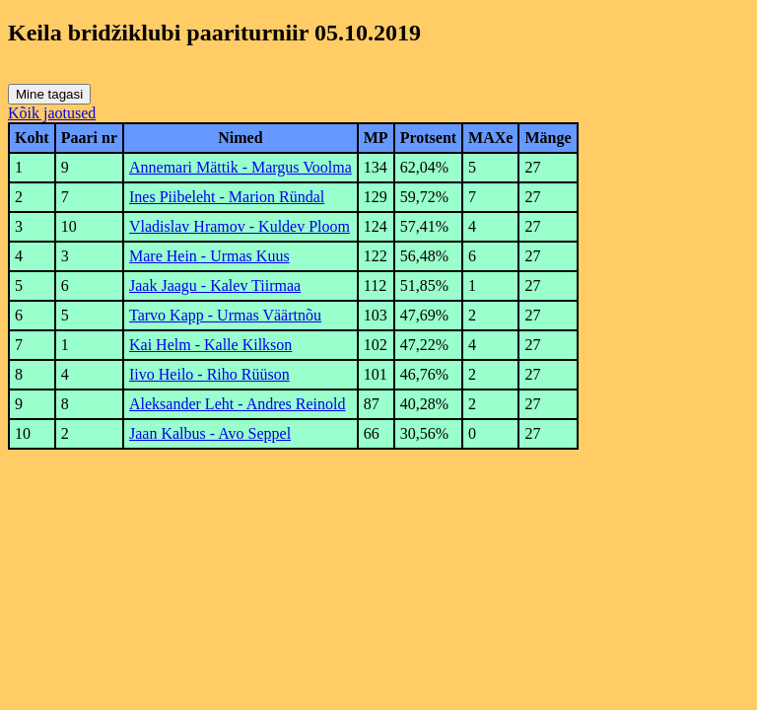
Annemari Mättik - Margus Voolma (240, 167)
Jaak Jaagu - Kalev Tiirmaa (215, 285)
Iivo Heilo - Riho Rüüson (209, 374)
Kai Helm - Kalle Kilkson (210, 344)
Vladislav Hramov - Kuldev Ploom (239, 226)
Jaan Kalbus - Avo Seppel (210, 433)
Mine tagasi (49, 94)
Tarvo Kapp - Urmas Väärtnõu (225, 315)
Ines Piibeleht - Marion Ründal (226, 196)
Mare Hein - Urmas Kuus (209, 256)
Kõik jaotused (52, 113)
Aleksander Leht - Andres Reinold (237, 403)
